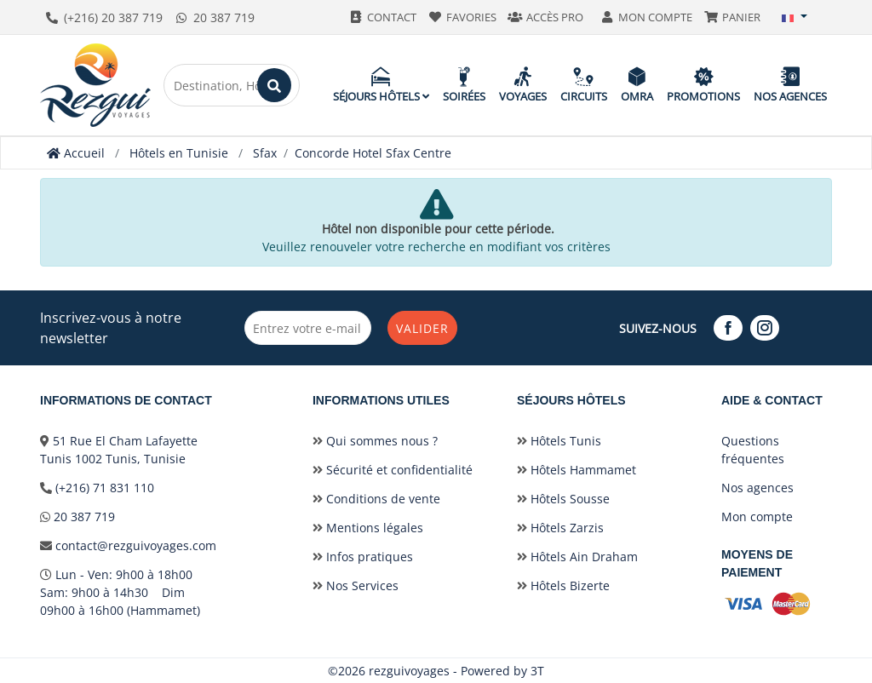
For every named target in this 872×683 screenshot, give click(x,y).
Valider (422, 328)
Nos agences (790, 85)
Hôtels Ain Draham (577, 556)
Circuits (583, 85)
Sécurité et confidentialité (393, 470)
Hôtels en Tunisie (178, 153)
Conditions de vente (376, 499)
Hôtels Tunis (559, 441)
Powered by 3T (502, 671)
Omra (637, 85)
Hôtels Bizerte (563, 585)
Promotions (703, 85)
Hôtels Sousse (563, 499)
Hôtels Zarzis (560, 527)
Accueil (76, 153)
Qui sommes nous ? (375, 441)
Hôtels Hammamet (576, 470)
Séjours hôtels (381, 85)
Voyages (523, 85)
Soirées (464, 85)
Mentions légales (368, 527)
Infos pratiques (363, 556)
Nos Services (356, 585)
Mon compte (757, 516)
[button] (794, 17)
